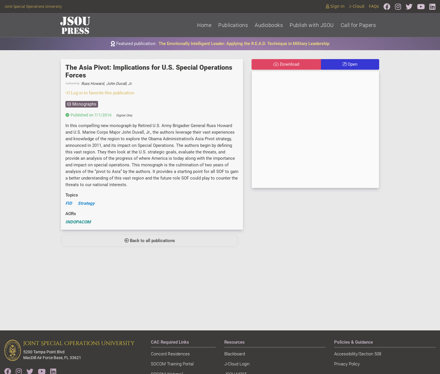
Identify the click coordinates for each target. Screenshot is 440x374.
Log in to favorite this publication (99, 93)
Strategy (86, 203)
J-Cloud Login (237, 364)
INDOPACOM (78, 222)
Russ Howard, (93, 83)
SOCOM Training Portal (172, 364)
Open (350, 64)
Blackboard (234, 354)
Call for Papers (358, 25)
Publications (233, 25)
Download (286, 64)
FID (68, 203)
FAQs (374, 6)
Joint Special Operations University (33, 7)
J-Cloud (356, 6)
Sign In (335, 6)
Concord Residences (170, 354)
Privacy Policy (347, 364)
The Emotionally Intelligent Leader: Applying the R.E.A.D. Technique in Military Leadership (244, 43)
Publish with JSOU (312, 25)
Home (204, 25)
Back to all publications (149, 240)
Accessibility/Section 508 (357, 354)
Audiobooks (269, 25)
